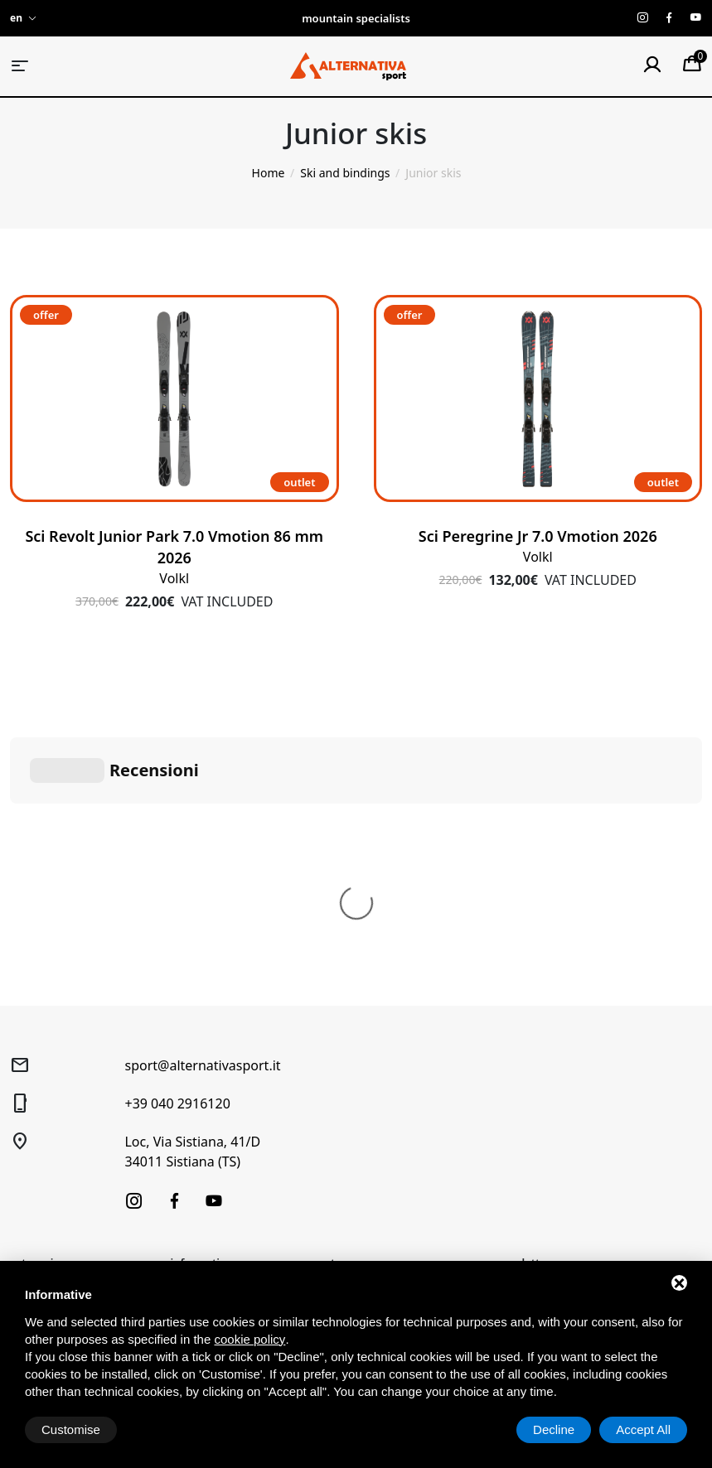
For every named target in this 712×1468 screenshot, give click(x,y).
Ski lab (188, 1100)
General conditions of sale (389, 1060)
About (187, 1051)
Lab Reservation (214, 1125)
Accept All (643, 1429)
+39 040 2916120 (177, 855)
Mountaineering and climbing (66, 1110)
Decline (553, 1429)
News (186, 1175)
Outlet (27, 1193)
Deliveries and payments (398, 1119)
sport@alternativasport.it (202, 817)
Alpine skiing (45, 1051)
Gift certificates (212, 1150)
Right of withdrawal (384, 1094)
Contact (192, 1200)
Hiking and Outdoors (67, 1076)
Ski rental (196, 1076)
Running (33, 1144)
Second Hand (46, 1168)
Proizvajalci (201, 1225)
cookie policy (249, 1339)
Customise (70, 1429)
